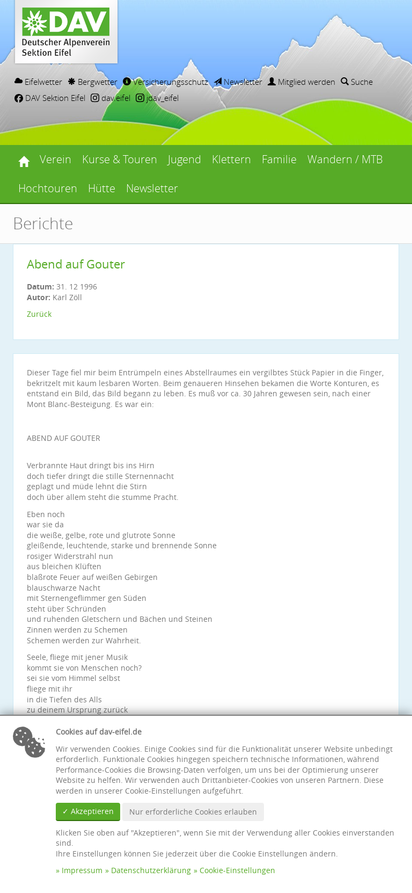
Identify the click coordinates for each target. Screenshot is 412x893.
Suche (357, 81)
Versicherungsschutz (165, 81)
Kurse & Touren (119, 159)
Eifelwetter (38, 81)
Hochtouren (47, 188)
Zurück (39, 314)
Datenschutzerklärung (151, 870)
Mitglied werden (301, 81)
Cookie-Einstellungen (237, 870)
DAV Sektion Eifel (49, 97)
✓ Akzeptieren (88, 811)
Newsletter (238, 81)
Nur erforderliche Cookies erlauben (193, 812)
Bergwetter (92, 81)
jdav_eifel (157, 97)
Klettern (231, 159)
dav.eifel (110, 97)
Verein (55, 159)
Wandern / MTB (345, 159)
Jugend (184, 159)
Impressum (82, 870)
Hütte (101, 188)
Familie (279, 159)
